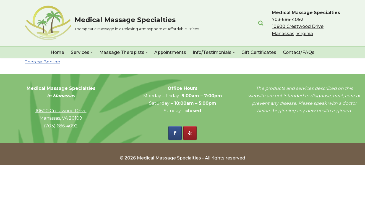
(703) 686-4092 (61, 160)
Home (56, 52)
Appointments (169, 52)
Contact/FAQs (300, 52)
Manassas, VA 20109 (61, 152)
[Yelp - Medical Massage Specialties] (190, 167)
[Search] (260, 23)
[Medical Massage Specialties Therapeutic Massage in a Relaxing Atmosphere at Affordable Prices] (112, 23)
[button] (90, 52)
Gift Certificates (260, 52)
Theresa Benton (43, 62)
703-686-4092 (287, 19)
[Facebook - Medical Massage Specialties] (175, 167)
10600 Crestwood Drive (61, 145)
